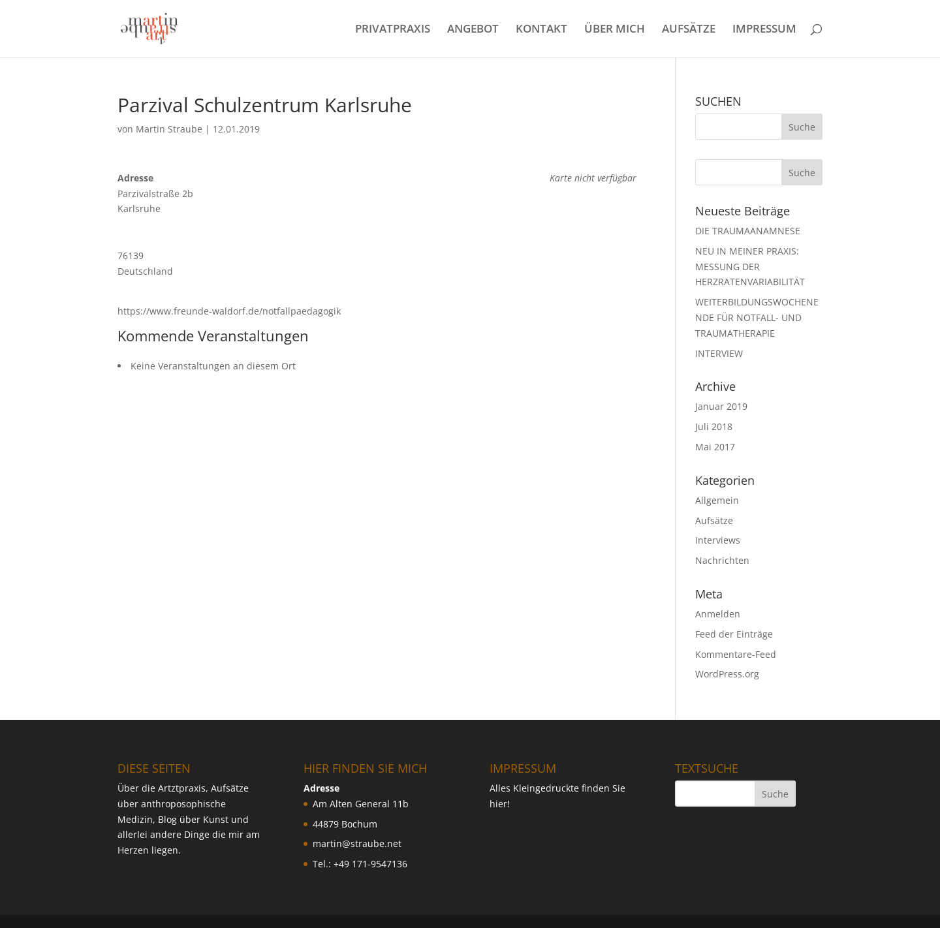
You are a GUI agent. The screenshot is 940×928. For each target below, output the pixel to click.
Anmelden (717, 614)
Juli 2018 (713, 426)
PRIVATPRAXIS (392, 30)
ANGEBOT (473, 30)
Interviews (717, 540)
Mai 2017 (715, 447)
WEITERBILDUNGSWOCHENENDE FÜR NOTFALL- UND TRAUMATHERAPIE (757, 317)
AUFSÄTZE (688, 30)
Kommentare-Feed (735, 654)
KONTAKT (541, 30)
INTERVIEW (719, 353)
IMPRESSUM (764, 30)
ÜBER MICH (614, 30)
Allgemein (717, 500)
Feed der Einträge (734, 634)
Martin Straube (169, 129)
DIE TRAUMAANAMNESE (747, 230)
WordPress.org (727, 674)
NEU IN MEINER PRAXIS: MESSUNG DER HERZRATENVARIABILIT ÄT (750, 266)
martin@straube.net (357, 843)
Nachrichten (722, 560)
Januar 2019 (721, 406)
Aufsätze (714, 520)
